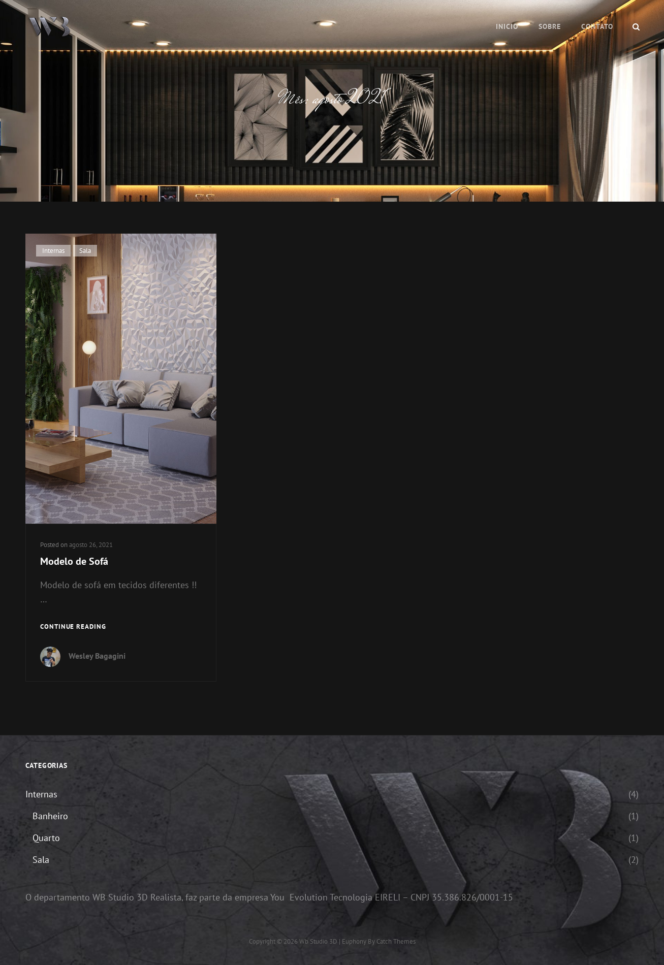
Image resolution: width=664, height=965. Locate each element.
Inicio (507, 26)
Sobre (550, 26)
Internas (53, 250)
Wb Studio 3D (318, 941)
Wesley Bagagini (97, 656)
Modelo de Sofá (74, 561)
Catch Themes (396, 941)
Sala (85, 250)
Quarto (46, 838)
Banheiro (50, 816)
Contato (597, 26)
